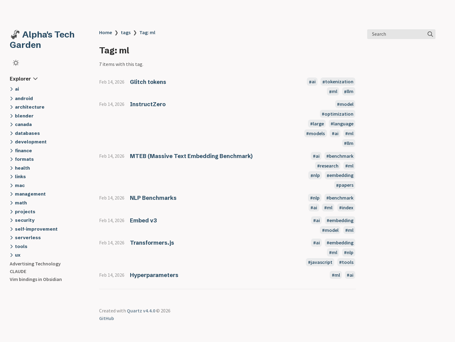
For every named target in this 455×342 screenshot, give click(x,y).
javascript (321, 262)
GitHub (106, 318)
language (343, 124)
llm (350, 91)
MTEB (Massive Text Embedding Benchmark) (191, 156)
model (346, 104)
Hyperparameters (154, 275)
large (318, 124)
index (347, 207)
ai (314, 82)
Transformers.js (152, 242)
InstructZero (148, 104)
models (317, 133)
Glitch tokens (148, 81)
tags (126, 32)
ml (334, 91)
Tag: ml (147, 32)
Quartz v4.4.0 (141, 311)
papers (346, 185)
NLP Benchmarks (153, 197)
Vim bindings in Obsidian (36, 279)
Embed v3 (143, 220)
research (329, 166)
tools (347, 262)
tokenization (339, 82)
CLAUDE (18, 271)
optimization (338, 114)
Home (105, 32)
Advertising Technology (35, 264)
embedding (341, 175)
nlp (316, 175)
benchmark (341, 156)
